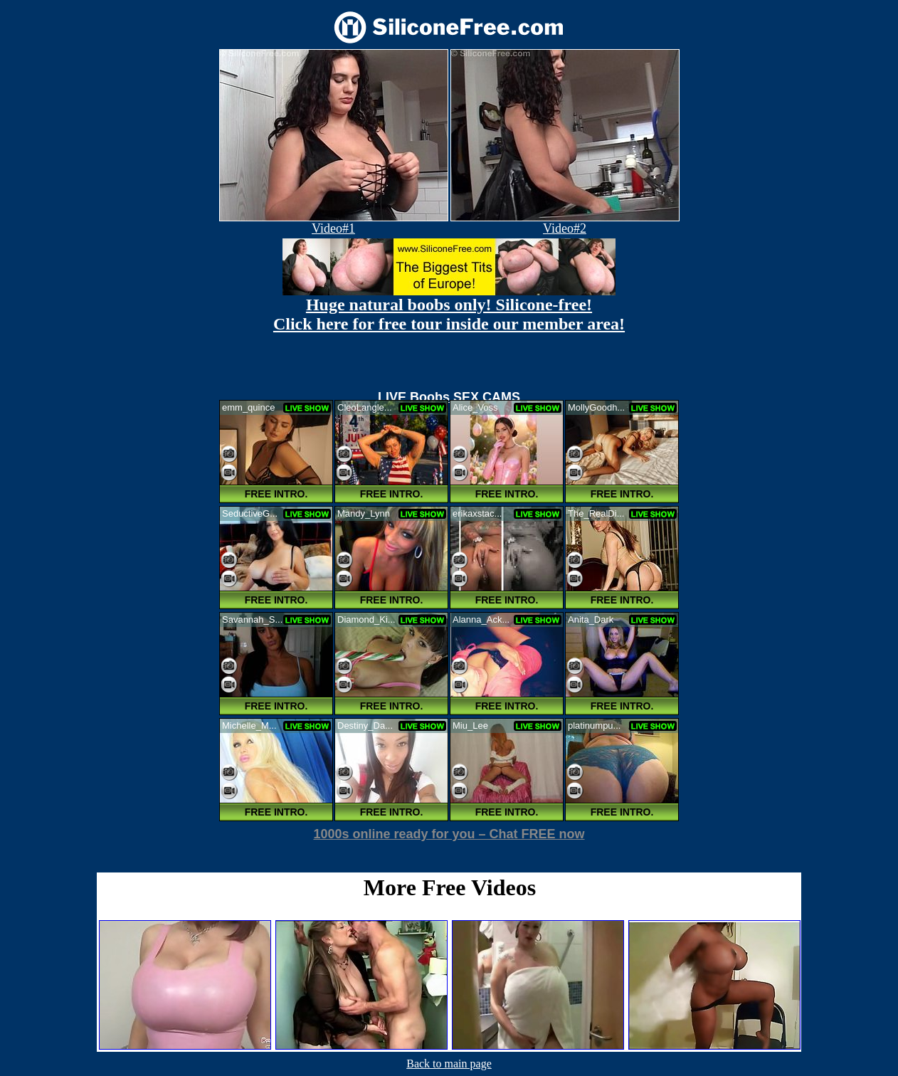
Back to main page (449, 1063)
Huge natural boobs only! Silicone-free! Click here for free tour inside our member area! (449, 314)
